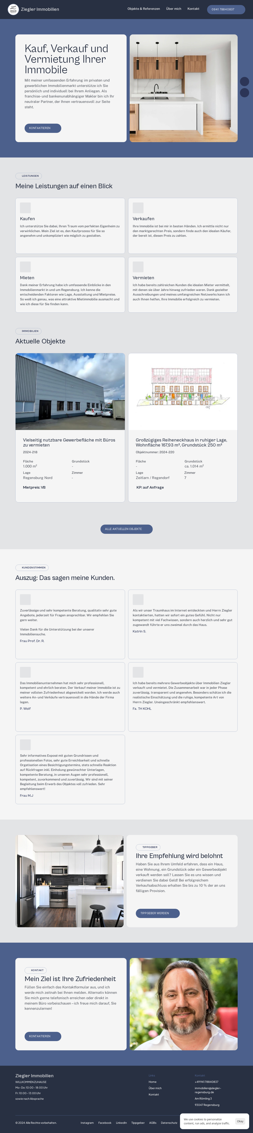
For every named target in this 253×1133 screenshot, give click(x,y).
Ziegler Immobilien (34, 1076)
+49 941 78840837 (206, 1081)
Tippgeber (138, 1122)
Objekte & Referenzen (144, 9)
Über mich (173, 9)
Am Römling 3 (203, 1098)
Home (153, 1081)
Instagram (87, 1122)
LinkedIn (121, 1122)
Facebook (104, 1122)
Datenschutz (169, 1122)
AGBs (152, 1122)
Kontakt (193, 9)
